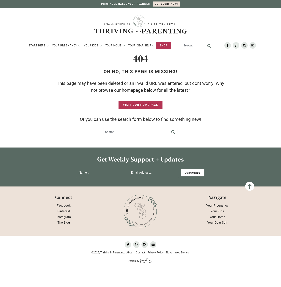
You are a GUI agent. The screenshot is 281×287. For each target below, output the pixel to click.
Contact (140, 252)
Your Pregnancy (64, 45)
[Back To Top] (249, 186)
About (129, 252)
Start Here (37, 45)
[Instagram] (244, 45)
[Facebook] (227, 45)
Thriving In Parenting (140, 24)
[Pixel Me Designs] (146, 261)
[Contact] (253, 45)
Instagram (63, 217)
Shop (163, 45)
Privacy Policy (155, 252)
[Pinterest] (236, 45)
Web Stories (182, 252)
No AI (169, 252)
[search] (209, 45)
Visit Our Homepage (140, 104)
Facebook (64, 205)
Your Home (113, 45)
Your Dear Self (139, 45)
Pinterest (63, 211)
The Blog (63, 222)
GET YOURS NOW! (166, 4)
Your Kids (91, 45)
